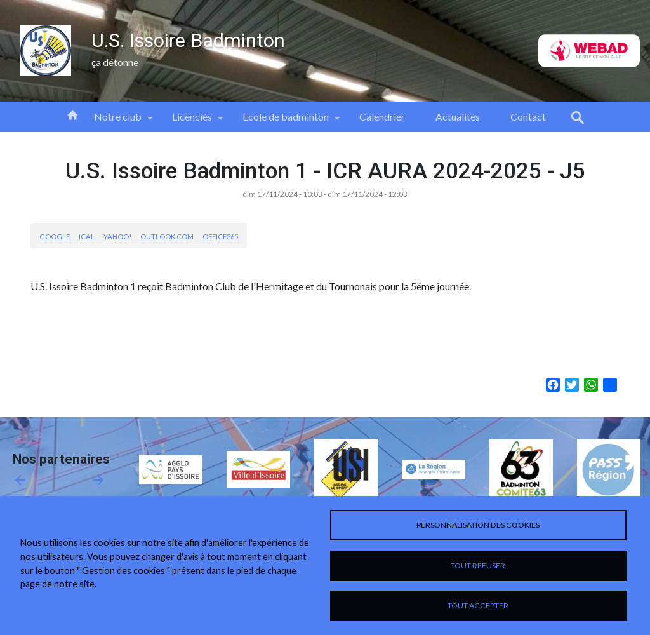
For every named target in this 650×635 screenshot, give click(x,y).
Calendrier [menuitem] (382, 116)
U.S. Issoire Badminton (188, 40)
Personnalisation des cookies (478, 525)
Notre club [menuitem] (118, 121)
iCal (87, 236)
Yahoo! (117, 236)
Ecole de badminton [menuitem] (285, 121)
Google (54, 236)
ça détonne (114, 62)
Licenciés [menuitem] (192, 121)
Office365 (220, 236)
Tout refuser (478, 565)
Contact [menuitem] (528, 116)
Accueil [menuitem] (72, 114)
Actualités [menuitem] (457, 116)
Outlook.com (167, 236)
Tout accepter (478, 605)
